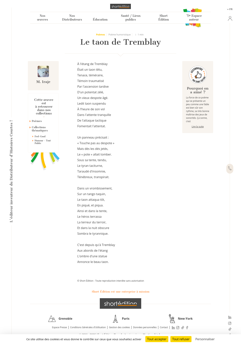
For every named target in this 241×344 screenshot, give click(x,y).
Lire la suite (198, 126)
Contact (164, 327)
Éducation (100, 19)
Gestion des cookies (119, 327)
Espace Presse (59, 327)
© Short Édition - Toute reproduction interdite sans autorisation (110, 280)
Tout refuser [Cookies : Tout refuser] (181, 339)
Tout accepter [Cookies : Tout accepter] (156, 339)
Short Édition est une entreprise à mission (120, 291)
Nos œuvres (42, 17)
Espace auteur (194, 17)
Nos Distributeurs (72, 17)
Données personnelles (145, 327)
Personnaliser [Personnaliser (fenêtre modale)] (205, 339)
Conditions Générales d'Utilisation (88, 327)
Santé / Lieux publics (131, 17)
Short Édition (163, 17)
